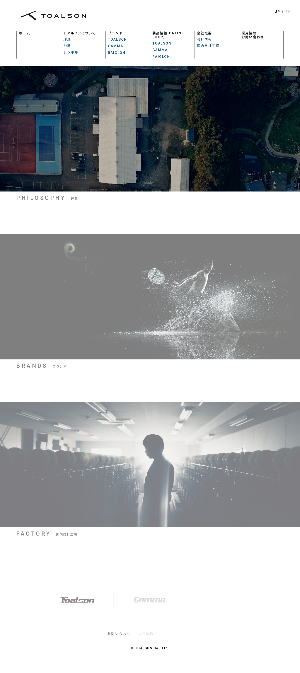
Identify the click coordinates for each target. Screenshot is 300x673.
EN (288, 12)
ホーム (24, 33)
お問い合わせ (253, 37)
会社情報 (204, 39)
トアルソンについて (79, 33)
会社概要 (204, 33)
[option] (150, 128)
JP (277, 12)
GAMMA (115, 46)
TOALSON (117, 39)
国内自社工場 (208, 46)
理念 (67, 39)
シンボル (70, 52)
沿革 (67, 46)
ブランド (115, 33)
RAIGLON (117, 53)
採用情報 (249, 33)
